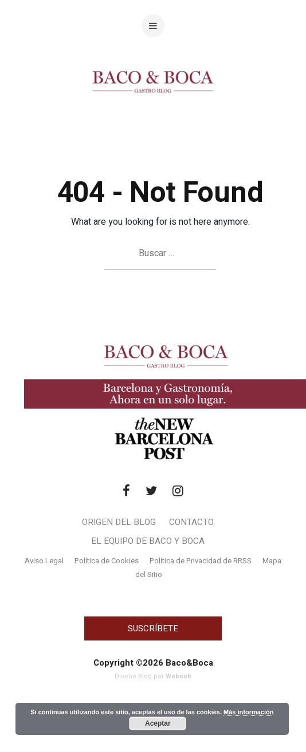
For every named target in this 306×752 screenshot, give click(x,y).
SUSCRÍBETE (153, 628)
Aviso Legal (44, 560)
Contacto (191, 522)
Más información (248, 712)
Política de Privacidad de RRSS (201, 560)
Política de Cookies (106, 560)
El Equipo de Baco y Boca (148, 541)
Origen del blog (119, 522)
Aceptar (158, 723)
